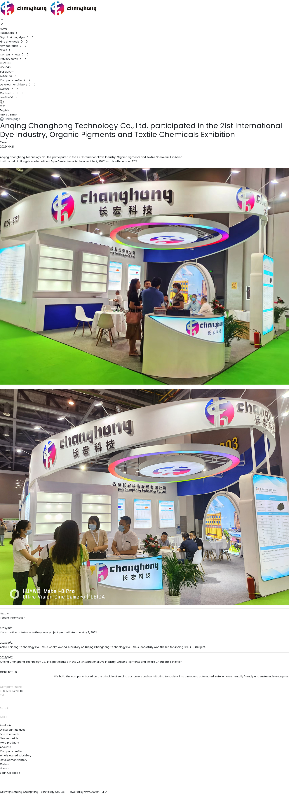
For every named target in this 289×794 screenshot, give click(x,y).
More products (9, 742)
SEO (104, 792)
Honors (4, 768)
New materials (9, 738)
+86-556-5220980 (12, 691)
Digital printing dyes (12, 730)
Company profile (11, 751)
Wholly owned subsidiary (15, 755)
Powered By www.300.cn (84, 792)
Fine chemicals (9, 734)
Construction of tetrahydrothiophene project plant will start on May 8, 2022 (48, 632)
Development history (13, 760)
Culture (5, 764)
